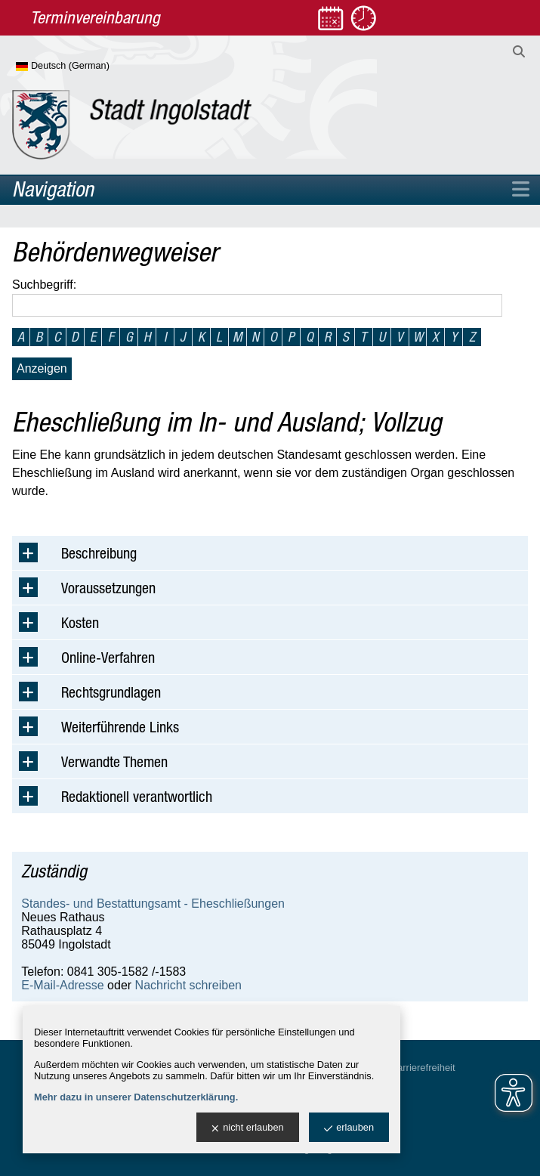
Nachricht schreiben (188, 985)
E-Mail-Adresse (62, 985)
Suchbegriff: (44, 284)
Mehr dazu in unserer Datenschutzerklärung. (136, 1097)
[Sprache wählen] (87, 66)
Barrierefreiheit (422, 1067)
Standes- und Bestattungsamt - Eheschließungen (153, 903)
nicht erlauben (247, 1128)
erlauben (349, 1128)
